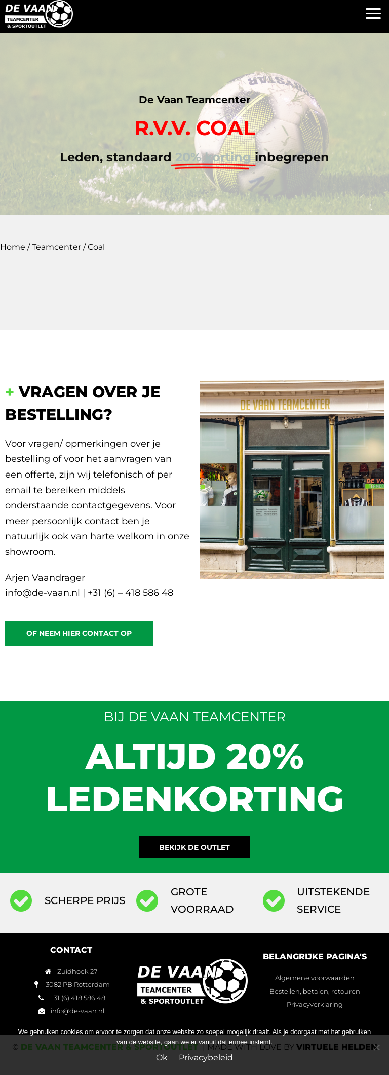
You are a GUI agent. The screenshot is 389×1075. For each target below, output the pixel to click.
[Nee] (376, 1047)
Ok (162, 1057)
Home (12, 247)
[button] (373, 14)
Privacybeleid (206, 1057)
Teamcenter (56, 247)
